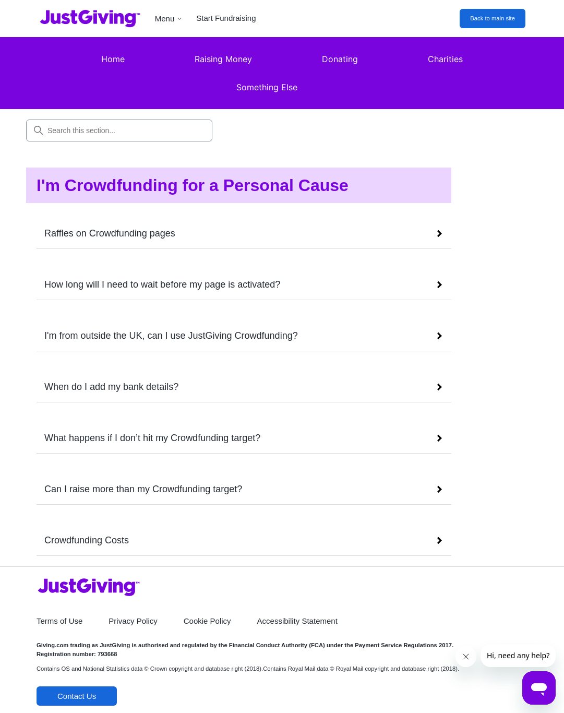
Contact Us (76, 696)
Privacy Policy (133, 620)
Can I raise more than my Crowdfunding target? (143, 489)
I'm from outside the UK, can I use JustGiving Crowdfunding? (171, 335)
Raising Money (223, 59)
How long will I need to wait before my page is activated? (162, 284)
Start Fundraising (226, 18)
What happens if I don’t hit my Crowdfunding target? (152, 438)
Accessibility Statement (297, 620)
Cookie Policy (207, 620)
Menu (169, 18)
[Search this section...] (119, 130)
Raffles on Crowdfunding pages (109, 233)
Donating (340, 59)
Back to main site (492, 18)
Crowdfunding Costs (86, 540)
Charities (445, 59)
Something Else (266, 87)
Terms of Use (59, 620)
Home (113, 59)
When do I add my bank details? (111, 387)
